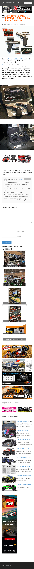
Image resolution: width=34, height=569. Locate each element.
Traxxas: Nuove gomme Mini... (24, 439)
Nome (20, 226)
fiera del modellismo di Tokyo (16, 59)
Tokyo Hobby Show (15, 24)
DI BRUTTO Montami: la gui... (24, 466)
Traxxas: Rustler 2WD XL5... (24, 484)
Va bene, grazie (28, 3)
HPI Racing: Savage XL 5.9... (24, 457)
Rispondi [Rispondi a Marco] (26, 179)
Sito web (19, 236)
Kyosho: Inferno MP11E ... (23, 430)
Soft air (8, 24)
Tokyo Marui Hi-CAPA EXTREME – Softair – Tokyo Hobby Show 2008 (17, 18)
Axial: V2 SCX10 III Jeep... (23, 448)
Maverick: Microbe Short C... (24, 475)
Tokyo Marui (22, 24)
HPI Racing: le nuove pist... (23, 421)
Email (20, 231)
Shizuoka (4, 65)
